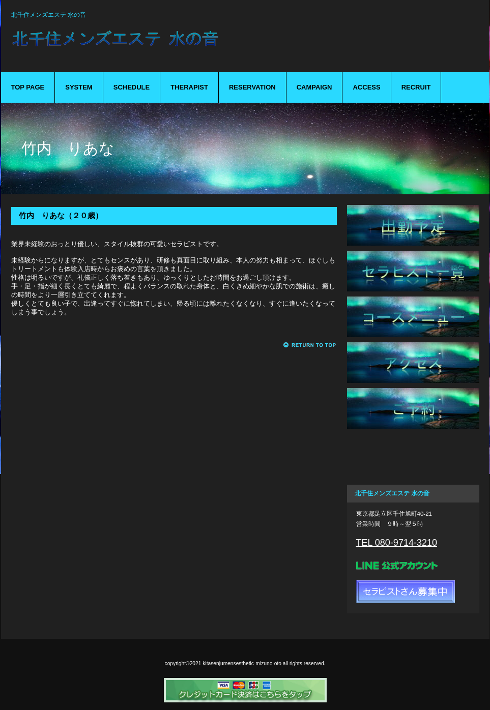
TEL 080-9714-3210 (396, 543)
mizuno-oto (169, 44)
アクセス (413, 362)
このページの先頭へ (310, 345)
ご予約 (413, 408)
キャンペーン (413, 454)
